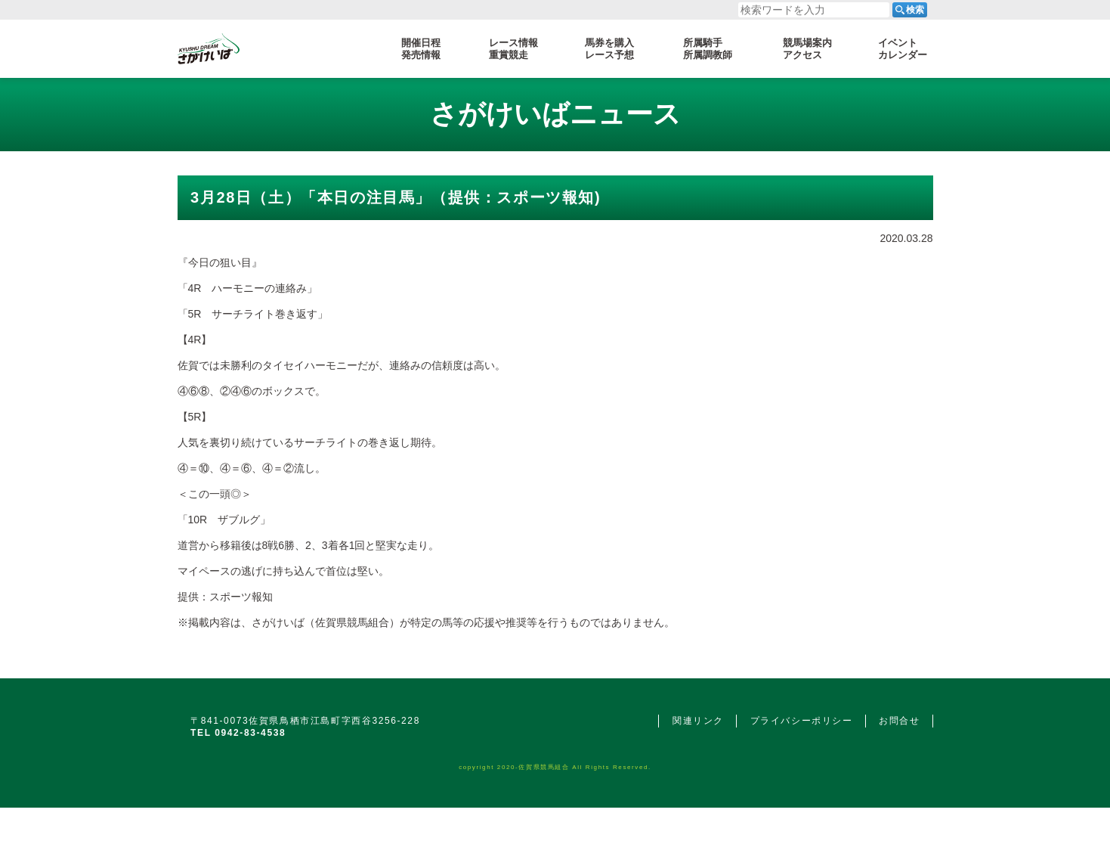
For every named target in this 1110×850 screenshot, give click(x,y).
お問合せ (899, 720)
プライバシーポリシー (801, 720)
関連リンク (698, 720)
